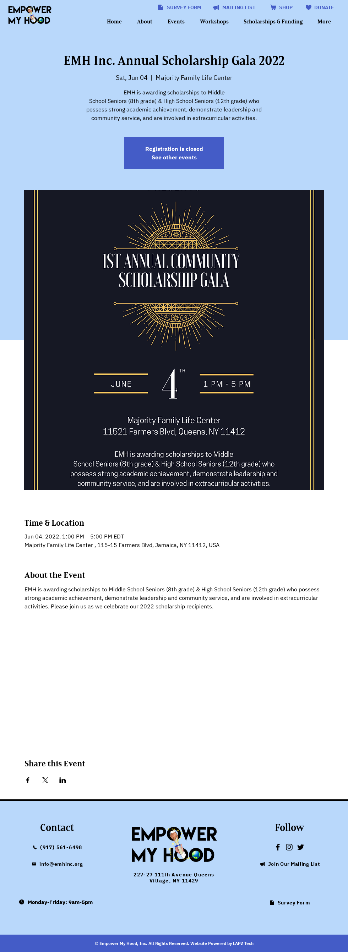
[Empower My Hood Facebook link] (277, 847)
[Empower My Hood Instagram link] (289, 847)
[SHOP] (280, 7)
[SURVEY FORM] (179, 7)
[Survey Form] (289, 903)
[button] (234, 7)
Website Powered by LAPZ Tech (222, 943)
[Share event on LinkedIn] (62, 780)
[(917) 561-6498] (57, 847)
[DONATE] (319, 7)
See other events (174, 157)
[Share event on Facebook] (28, 780)
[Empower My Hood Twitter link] (300, 847)
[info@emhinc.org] (57, 864)
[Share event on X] (45, 780)
